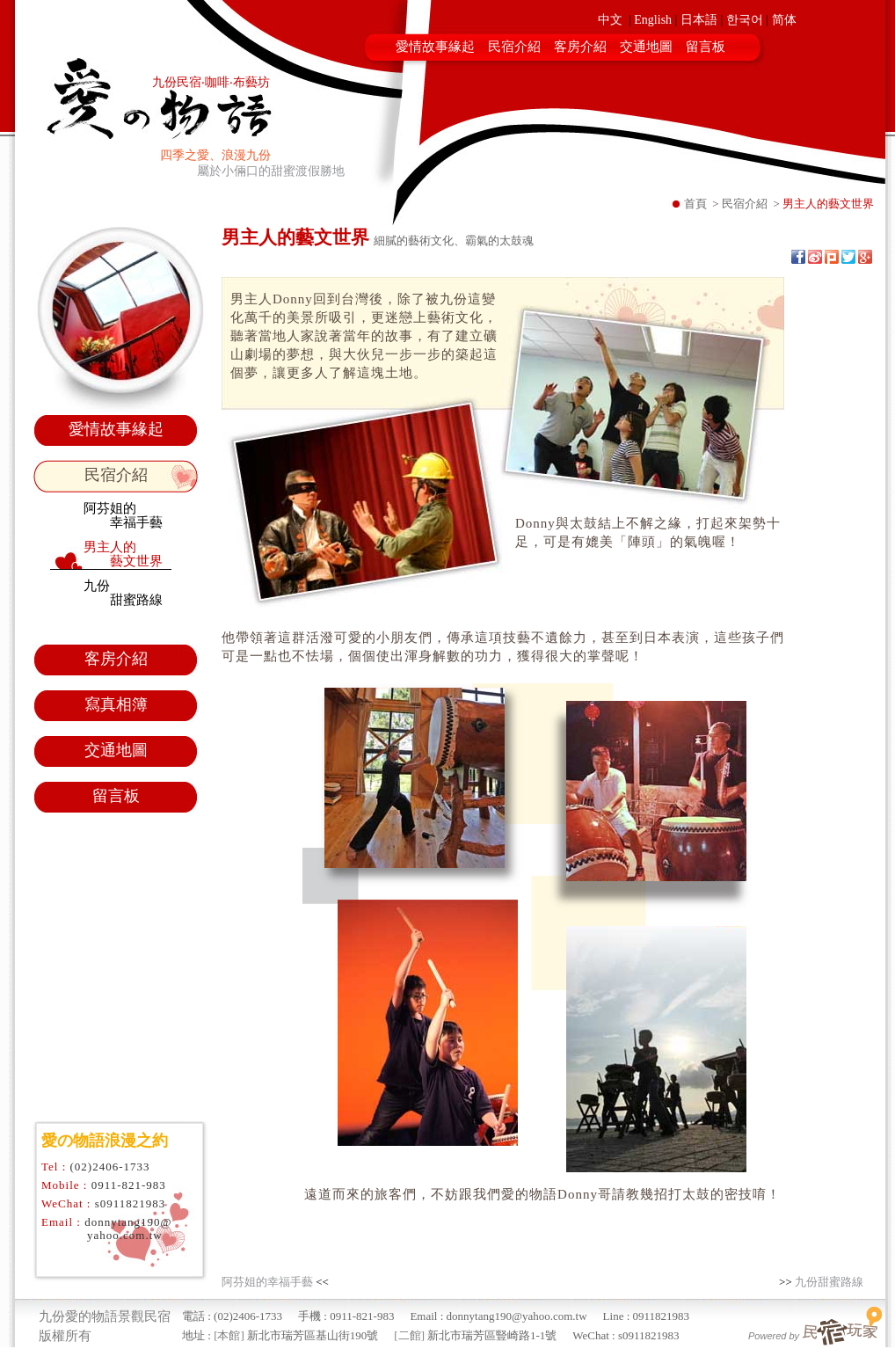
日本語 (698, 19)
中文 (610, 19)
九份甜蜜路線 (829, 1281)
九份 (123, 593)
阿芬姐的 (123, 515)
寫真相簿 (116, 704)
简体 (784, 19)
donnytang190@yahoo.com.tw (127, 1228)
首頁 (695, 203)
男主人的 (123, 554)
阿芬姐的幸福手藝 (267, 1281)
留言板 (705, 47)
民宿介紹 (514, 47)
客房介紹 (580, 47)
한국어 (744, 19)
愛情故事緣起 (435, 47)
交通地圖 (646, 47)
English (653, 19)
